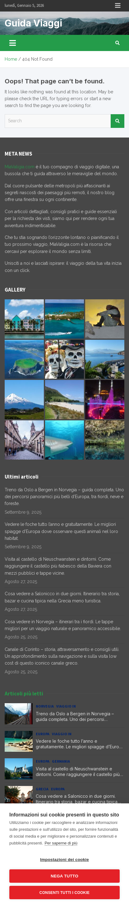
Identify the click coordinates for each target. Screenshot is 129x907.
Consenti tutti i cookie (64, 893)
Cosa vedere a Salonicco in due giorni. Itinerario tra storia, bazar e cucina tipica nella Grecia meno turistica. (76, 801)
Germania (61, 761)
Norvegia (45, 706)
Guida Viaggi (33, 23)
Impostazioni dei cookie (64, 859)
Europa (42, 734)
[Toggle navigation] (13, 43)
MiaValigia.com (20, 166)
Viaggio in (66, 706)
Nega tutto (64, 876)
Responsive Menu (117, 5)
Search (117, 121)
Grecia (42, 789)
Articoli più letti (24, 693)
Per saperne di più (60, 843)
